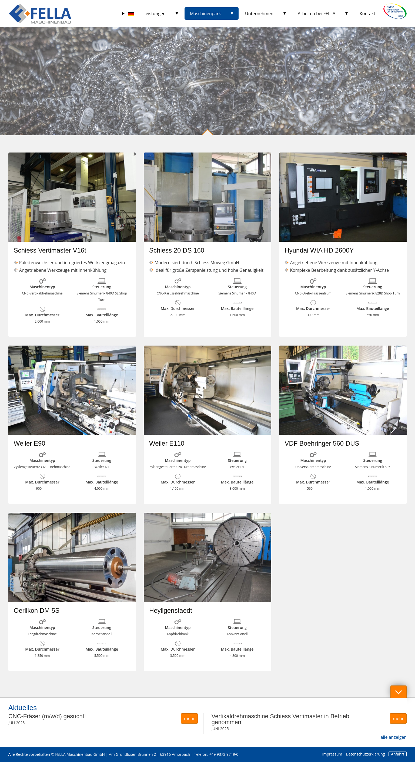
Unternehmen (259, 13)
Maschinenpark (205, 13)
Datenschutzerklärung (365, 754)
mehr (189, 718)
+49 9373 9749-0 (223, 754)
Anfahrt (397, 754)
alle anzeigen (393, 737)
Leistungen (154, 13)
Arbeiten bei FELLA (316, 13)
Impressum (332, 754)
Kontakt (367, 13)
